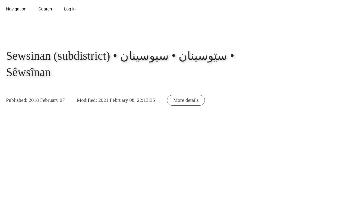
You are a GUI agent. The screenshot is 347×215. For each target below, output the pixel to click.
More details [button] (186, 100)
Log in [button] (70, 9)
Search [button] (45, 9)
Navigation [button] (16, 9)
